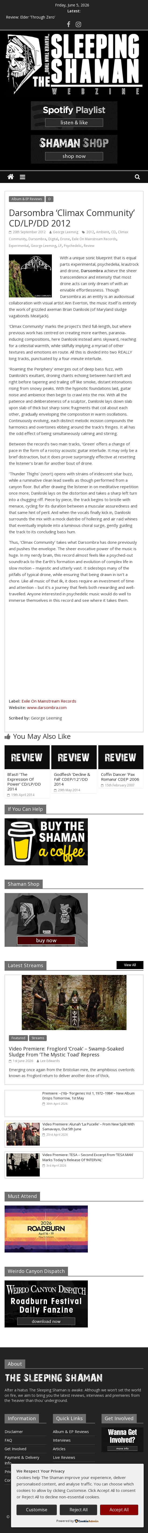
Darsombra (37, 239)
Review (89, 245)
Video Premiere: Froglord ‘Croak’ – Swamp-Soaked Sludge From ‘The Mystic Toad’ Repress (66, 1051)
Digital (53, 239)
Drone (65, 239)
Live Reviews (64, 1457)
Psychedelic (73, 245)
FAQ (8, 1440)
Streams (38, 1038)
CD (113, 232)
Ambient (102, 232)
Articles (59, 1448)
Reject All (79, 1510)
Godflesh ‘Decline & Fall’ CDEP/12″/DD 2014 (72, 779)
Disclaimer (14, 1431)
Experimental (19, 245)
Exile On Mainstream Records (94, 239)
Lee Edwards (50, 1061)
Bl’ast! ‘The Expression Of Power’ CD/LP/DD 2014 (24, 781)
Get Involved (15, 1448)
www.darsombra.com (47, 707)
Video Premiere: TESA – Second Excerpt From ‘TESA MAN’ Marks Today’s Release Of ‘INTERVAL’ (87, 1157)
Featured (18, 1038)
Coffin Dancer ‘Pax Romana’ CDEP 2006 (120, 777)
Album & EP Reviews (27, 199)
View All (130, 965)
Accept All (119, 1510)
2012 (90, 232)
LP (60, 245)
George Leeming (65, 232)
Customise (36, 1510)
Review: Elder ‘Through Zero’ (30, 17)
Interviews (62, 1440)
